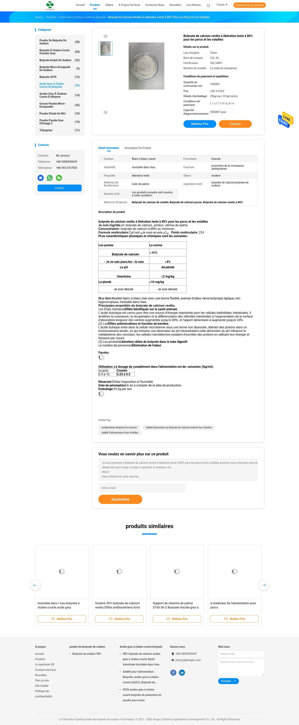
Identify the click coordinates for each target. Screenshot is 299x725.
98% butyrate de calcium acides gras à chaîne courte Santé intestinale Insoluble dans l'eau (141, 659)
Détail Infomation (108, 147)
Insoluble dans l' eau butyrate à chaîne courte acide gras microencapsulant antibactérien (59, 607)
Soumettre (120, 499)
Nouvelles (41, 675)
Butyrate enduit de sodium (59, 60)
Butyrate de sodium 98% (86, 653)
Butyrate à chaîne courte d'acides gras (59, 52)
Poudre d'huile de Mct (59, 113)
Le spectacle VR (44, 664)
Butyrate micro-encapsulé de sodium (59, 69)
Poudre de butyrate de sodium (59, 42)
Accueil (39, 653)
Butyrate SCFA (59, 77)
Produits (40, 659)
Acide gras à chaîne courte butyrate (141, 646)
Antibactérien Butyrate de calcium (119, 427)
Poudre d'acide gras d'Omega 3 (59, 122)
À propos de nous (45, 669)
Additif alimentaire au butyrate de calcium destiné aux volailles (179, 427)
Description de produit (138, 147)
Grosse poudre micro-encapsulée (59, 105)
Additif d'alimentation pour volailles (120, 432)
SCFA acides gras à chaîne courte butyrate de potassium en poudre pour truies (142, 695)
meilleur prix (199, 124)
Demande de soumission (249, 5)
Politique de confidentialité (43, 694)
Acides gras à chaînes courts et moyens (59, 95)
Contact (59, 187)
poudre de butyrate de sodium (87, 646)
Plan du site (42, 680)
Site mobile (41, 685)
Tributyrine (59, 130)
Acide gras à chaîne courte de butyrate (59, 85)
